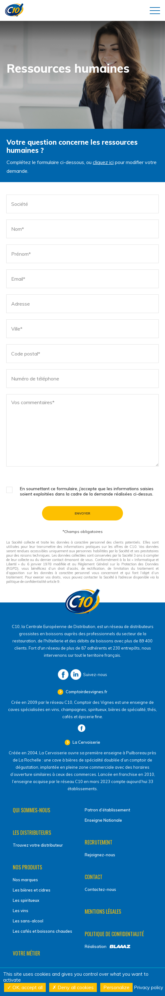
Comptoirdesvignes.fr (86, 691)
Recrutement (98, 842)
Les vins (20, 910)
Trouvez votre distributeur (38, 845)
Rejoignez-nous (100, 854)
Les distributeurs (32, 832)
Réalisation (95, 946)
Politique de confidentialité (114, 934)
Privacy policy (148, 987)
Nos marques (25, 879)
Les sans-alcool (28, 920)
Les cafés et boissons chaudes (42, 931)
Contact (93, 877)
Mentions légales (103, 911)
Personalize (116, 987)
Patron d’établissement (107, 809)
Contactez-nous (100, 889)
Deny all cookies (73, 987)
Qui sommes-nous (31, 810)
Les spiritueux (26, 900)
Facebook (63, 674)
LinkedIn (75, 674)
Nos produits (27, 867)
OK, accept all (25, 987)
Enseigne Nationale (103, 820)
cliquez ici (103, 162)
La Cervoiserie (86, 742)
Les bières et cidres (31, 889)
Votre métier (26, 953)
